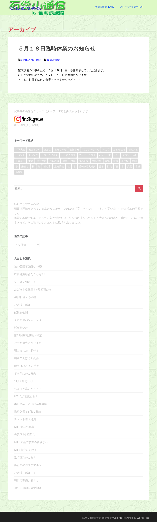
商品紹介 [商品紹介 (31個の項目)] (83, 160)
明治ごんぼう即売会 (26, 358)
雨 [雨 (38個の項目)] (116, 166)
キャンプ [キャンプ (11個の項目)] (33, 155)
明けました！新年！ (26, 350)
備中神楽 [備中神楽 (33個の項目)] (41, 160)
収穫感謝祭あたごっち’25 (29, 274)
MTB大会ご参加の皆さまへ (31, 442)
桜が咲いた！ (22, 327)
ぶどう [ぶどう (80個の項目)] (106, 149)
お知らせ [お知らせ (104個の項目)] (74, 149)
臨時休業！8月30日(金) (28, 411)
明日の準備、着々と (26, 480)
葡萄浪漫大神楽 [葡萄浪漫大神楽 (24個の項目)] (87, 166)
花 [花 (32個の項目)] (74, 166)
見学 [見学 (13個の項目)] (101, 166)
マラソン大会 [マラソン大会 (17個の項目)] (130, 155)
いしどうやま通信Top (131, 6)
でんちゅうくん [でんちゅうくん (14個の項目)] (91, 149)
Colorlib (117, 517)
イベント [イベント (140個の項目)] (20, 155)
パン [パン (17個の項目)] (116, 155)
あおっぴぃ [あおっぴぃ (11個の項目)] (34, 149)
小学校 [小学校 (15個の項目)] (124, 160)
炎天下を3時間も (24, 434)
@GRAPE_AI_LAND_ (26, 125)
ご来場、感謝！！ (25, 472)
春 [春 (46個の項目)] (16, 166)
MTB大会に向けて (25, 450)
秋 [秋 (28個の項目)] (68, 166)
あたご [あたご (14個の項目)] (47, 149)
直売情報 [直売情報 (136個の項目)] (59, 166)
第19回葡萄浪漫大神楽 (28, 266)
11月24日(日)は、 (25, 381)
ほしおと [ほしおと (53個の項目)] (133, 149)
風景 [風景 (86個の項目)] (129, 166)
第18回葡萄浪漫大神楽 (28, 335)
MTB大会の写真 (24, 427)
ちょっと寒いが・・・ (28, 388)
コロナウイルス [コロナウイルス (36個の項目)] (49, 155)
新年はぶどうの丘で (26, 366)
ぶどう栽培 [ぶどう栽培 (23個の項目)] (119, 149)
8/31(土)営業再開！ (26, 396)
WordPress (143, 517)
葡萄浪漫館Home (104, 6)
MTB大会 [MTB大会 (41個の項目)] (20, 149)
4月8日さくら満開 (25, 297)
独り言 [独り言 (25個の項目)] (47, 166)
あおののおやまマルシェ (29, 465)
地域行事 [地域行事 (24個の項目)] (96, 160)
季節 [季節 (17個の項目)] (115, 160)
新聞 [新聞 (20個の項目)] (134, 160)
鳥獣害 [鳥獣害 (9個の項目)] (19, 172)
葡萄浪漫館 (53, 60)
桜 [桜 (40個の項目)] (33, 166)
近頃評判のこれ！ (25, 457)
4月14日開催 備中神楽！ (29, 488)
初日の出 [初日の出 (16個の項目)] (54, 160)
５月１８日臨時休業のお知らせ (57, 48)
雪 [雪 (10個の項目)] (122, 166)
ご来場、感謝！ (23, 305)
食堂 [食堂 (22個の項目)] (137, 166)
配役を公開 (21, 312)
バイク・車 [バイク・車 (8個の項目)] (105, 155)
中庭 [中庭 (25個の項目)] (30, 160)
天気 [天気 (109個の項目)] (107, 160)
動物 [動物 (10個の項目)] (65, 160)
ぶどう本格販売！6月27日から (33, 289)
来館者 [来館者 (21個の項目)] (24, 166)
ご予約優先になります (28, 343)
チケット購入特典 (25, 419)
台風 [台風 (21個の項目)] (73, 160)
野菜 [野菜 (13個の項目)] (109, 166)
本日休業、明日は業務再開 (30, 404)
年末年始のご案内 (25, 373)
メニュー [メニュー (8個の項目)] (20, 160)
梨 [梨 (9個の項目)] (39, 166)
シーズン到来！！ (25, 282)
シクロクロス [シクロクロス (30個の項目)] (68, 155)
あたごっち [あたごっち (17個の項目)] (60, 149)
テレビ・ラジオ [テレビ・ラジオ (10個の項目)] (87, 155)
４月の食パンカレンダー (29, 320)
